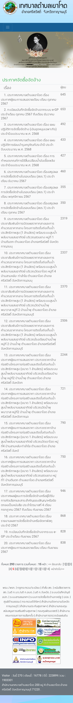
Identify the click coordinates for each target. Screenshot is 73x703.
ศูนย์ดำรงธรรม (12, 601)
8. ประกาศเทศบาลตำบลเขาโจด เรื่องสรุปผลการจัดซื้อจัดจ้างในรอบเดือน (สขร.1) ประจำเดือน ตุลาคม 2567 (29, 207)
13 (42, 569)
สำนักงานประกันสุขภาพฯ (33, 606)
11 (33, 569)
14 (47, 569)
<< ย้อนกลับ (55, 564)
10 (29, 569)
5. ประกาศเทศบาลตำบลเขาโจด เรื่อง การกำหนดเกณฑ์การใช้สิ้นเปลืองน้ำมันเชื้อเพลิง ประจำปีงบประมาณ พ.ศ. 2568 (28, 160)
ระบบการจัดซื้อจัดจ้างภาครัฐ (46, 597)
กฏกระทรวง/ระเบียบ (28, 587)
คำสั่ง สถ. (47, 587)
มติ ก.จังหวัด (42, 592)
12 (38, 569)
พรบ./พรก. (9, 587)
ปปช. (67, 597)
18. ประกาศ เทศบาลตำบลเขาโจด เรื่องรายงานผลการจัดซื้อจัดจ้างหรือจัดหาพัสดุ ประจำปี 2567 (26, 520)
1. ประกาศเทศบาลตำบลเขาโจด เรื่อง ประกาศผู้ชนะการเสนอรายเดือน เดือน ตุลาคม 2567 (28, 99)
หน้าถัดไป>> (57, 569)
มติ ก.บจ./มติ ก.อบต (20, 592)
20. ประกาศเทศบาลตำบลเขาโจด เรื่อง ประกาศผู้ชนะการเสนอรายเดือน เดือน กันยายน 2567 (29, 547)
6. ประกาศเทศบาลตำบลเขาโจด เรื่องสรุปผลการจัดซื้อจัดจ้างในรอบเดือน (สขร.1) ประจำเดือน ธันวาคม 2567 (29, 176)
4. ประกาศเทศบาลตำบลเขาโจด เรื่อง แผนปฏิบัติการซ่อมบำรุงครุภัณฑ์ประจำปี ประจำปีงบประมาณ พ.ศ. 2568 (28, 144)
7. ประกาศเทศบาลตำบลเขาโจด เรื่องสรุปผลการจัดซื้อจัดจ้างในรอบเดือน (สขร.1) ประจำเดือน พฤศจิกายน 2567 (29, 192)
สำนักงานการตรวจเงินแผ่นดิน (52, 615)
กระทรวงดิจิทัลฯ (31, 601)
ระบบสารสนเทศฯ (19, 597)
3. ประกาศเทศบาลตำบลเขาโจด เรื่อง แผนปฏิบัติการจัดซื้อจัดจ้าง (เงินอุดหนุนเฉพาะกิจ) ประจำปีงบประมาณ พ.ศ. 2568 (29, 129)
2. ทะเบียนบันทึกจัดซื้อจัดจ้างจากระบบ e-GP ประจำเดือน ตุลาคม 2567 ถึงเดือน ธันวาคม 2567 (30, 114)
